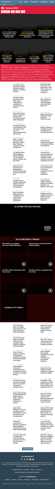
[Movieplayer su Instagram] (27, 459)
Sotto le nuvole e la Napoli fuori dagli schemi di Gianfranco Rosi (46, 116)
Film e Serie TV (6, 11)
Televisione (34, 1)
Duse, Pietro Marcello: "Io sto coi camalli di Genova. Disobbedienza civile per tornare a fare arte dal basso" (19, 412)
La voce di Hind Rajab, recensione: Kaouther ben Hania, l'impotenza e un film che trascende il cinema (47, 425)
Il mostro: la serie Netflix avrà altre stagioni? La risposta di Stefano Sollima (47, 370)
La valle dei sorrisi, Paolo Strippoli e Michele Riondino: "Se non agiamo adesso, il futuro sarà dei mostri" (19, 157)
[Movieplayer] (27, 456)
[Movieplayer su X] (24, 459)
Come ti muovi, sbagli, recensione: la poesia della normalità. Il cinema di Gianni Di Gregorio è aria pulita (19, 356)
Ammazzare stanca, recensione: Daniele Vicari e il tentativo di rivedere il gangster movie (19, 384)
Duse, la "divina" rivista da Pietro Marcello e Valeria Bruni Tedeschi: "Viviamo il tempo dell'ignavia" (18, 143)
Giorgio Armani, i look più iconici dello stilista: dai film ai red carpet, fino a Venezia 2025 (19, 184)
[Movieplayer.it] (6, 2)
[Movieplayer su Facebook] (21, 459)
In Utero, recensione (11, 4)
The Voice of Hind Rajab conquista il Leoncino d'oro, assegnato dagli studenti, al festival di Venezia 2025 (19, 342)
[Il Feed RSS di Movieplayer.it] (33, 459)
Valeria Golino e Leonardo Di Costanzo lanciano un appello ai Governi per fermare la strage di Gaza (19, 370)
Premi (22, 11)
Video (17, 11)
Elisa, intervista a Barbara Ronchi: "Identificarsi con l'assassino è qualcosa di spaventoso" (18, 196)
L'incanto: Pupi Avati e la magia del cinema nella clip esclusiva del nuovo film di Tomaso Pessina (19, 439)
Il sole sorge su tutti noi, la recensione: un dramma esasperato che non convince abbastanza (47, 170)
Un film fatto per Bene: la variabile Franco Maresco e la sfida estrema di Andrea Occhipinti (19, 329)
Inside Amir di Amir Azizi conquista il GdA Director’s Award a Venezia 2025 (46, 329)
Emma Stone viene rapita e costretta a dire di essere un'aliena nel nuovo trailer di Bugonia (19, 116)
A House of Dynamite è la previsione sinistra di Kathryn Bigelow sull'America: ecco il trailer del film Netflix (19, 425)
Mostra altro (27, 449)
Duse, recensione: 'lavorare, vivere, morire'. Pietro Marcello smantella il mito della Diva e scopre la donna (47, 398)
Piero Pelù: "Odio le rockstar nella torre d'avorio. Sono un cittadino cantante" (47, 342)
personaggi (43, 1)
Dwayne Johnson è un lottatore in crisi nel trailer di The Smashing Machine (47, 129)
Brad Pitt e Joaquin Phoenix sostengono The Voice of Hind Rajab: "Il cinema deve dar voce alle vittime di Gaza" (47, 439)
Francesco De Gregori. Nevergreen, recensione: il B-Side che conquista (47, 143)
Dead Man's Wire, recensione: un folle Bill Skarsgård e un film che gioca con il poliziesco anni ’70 (47, 384)
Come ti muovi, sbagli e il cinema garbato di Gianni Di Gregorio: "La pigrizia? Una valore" (47, 183)
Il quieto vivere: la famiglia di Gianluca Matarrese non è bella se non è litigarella (47, 196)
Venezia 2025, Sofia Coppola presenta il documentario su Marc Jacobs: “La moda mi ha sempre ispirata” (47, 412)
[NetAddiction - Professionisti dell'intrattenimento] (31, 477)
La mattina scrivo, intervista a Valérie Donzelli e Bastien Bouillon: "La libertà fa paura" (19, 88)
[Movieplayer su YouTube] (30, 459)
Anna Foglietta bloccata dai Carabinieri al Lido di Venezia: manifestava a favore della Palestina (47, 356)
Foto (13, 11)
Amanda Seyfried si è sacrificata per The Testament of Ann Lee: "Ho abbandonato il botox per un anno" (19, 130)
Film (20, 1)
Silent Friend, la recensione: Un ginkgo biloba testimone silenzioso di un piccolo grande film (19, 170)
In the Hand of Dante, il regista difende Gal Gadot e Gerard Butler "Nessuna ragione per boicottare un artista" (19, 398)
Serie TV (26, 1)
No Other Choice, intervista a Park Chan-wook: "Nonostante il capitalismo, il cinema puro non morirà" (18, 102)
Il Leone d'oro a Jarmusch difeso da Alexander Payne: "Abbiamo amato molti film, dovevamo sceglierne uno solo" (47, 157)
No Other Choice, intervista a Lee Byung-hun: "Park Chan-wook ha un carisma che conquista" (46, 88)
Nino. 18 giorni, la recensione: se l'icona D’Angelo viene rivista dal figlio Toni (46, 102)
